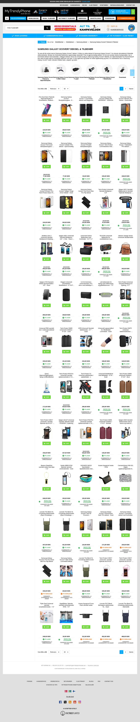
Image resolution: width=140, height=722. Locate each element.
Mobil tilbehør (49, 18)
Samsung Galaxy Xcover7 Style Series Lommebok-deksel (66, 559)
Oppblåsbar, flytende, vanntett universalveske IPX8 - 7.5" (66, 605)
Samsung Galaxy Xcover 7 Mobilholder (107, 72)
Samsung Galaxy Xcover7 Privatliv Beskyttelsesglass (86, 144)
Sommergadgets (126, 18)
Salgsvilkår (89, 684)
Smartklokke (95, 18)
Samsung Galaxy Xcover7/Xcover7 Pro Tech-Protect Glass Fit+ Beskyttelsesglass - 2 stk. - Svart (46, 191)
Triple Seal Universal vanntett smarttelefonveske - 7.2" (46, 605)
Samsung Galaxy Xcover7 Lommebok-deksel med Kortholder (125, 513)
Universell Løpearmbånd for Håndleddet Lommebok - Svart (106, 329)
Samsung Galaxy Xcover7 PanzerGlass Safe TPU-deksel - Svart (105, 513)
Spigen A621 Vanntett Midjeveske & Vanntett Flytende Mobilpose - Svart (126, 191)
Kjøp (87, 120)
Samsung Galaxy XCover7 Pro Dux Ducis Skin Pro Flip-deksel (46, 559)
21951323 (96, 665)
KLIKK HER (86, 1)
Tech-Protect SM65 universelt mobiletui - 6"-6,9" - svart (66, 329)
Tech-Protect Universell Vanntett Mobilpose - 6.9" (106, 191)
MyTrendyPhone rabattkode (71, 684)
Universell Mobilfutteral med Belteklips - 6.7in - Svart (106, 375)
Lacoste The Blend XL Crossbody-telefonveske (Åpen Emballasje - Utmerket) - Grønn (46, 513)
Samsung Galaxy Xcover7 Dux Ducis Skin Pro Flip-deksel (86, 191)
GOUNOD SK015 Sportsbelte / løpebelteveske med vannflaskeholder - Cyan (86, 467)
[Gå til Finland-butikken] (74, 691)
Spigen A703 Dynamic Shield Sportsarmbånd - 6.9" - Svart (46, 283)
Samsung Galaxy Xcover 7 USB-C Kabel (60, 72)
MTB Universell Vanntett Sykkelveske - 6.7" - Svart (86, 329)
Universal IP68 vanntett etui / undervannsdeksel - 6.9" (46, 329)
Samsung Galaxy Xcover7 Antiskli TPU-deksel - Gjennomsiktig (66, 144)
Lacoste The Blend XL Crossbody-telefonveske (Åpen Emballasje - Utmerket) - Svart (66, 513)
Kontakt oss (130, 5)
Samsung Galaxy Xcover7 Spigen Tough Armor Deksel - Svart (66, 191)
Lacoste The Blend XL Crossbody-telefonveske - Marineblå (125, 605)
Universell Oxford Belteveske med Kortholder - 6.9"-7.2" (86, 237)
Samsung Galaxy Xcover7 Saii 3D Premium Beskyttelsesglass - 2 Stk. (86, 513)
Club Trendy (93, 5)
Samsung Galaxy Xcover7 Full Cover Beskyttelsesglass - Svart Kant (46, 144)
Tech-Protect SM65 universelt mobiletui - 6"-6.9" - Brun (125, 375)
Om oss (84, 5)
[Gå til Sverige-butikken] (70, 691)
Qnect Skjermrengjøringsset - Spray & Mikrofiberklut (46, 375)
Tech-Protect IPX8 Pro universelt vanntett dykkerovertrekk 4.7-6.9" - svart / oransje (86, 421)
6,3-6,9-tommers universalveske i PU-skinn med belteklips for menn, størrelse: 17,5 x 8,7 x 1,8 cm (86, 283)
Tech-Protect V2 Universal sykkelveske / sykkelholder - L (86, 375)
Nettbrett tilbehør (67, 18)
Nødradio (82, 18)
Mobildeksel (34, 18)
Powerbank (110, 18)
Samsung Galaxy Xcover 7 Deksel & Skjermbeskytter (45, 72)
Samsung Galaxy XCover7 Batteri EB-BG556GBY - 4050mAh (105, 98)
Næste (131, 89)
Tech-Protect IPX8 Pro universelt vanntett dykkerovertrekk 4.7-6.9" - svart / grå (66, 375)
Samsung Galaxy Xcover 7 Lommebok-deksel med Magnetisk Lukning (86, 98)
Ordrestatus (54, 681)
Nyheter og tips (51, 684)
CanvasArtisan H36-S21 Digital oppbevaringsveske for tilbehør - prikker (125, 467)
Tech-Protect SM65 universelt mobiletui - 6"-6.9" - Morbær (105, 421)
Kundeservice (75, 5)
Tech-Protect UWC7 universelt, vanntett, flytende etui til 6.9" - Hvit (105, 559)
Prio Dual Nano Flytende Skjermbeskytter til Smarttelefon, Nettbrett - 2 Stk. (46, 98)
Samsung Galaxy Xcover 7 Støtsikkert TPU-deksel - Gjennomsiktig (125, 144)
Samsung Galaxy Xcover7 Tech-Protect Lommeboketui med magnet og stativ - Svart (105, 144)
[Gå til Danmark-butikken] (66, 691)
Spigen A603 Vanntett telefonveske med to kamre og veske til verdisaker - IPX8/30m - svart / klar (125, 421)
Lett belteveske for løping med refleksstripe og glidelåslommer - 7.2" (106, 283)
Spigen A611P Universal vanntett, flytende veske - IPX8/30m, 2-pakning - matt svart (66, 421)
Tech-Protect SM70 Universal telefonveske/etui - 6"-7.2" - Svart (126, 329)
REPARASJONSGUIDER (117, 5)
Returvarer (64, 5)
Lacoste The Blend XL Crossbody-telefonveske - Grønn (86, 559)
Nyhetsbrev (104, 5)
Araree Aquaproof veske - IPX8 (105, 466)
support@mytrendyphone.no (76, 665)
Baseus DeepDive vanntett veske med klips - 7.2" (46, 467)
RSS (99, 681)
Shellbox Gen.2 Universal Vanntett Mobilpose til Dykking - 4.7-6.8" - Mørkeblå (46, 237)
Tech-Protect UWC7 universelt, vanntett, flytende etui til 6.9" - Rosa (125, 559)
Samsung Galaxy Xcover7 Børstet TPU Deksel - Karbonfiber (125, 98)
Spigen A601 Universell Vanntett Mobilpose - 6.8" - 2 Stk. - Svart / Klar (66, 237)
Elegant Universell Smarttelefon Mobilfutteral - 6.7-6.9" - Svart (66, 283)
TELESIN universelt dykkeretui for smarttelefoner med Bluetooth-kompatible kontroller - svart (105, 237)
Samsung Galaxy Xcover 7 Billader (91, 72)
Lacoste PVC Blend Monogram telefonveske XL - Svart (105, 605)
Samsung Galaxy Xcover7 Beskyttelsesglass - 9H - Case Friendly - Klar (66, 98)
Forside (29, 681)
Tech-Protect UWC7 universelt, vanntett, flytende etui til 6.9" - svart (46, 421)
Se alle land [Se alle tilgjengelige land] (70, 696)
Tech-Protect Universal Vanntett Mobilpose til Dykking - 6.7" (125, 283)
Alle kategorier (18, 18)
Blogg (91, 681)
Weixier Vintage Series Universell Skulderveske (125, 236)
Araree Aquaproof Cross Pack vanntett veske (86, 604)
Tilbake (42, 42)
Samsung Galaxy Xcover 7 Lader (76, 72)
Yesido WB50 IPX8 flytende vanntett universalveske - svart (66, 467)
